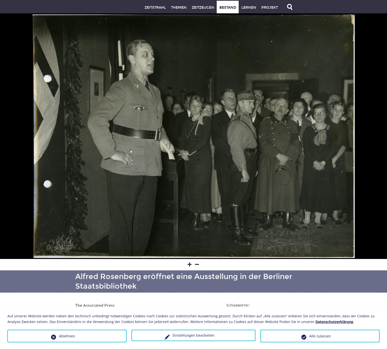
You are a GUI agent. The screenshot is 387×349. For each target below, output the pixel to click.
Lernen (248, 7)
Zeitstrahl (155, 7)
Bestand (227, 7)
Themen (179, 7)
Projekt (269, 7)
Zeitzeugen (203, 7)
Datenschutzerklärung (334, 321)
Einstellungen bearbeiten (193, 335)
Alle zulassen (320, 336)
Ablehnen (67, 336)
